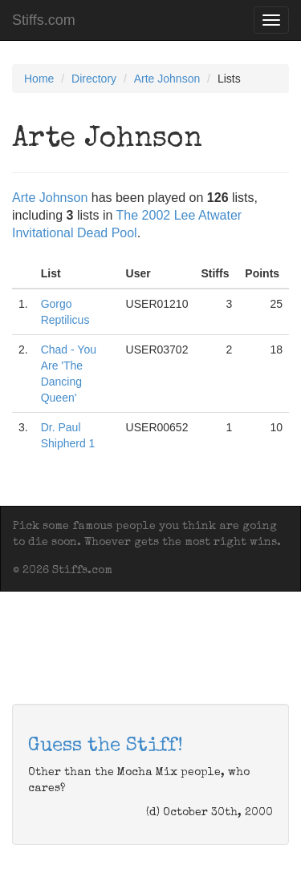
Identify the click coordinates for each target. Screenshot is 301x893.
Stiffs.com (43, 20)
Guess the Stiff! (105, 746)
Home (39, 78)
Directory (93, 78)
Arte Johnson (167, 78)
